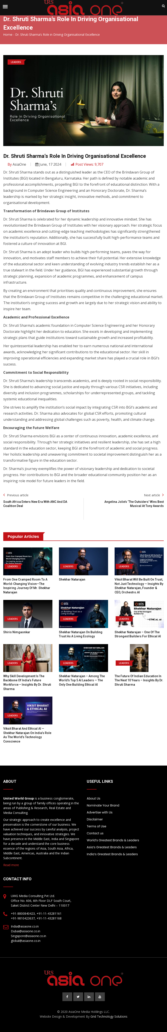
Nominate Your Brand (103, 805)
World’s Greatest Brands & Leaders (113, 840)
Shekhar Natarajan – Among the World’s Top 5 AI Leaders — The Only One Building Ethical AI (82, 680)
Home (7, 34)
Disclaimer (95, 819)
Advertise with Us (99, 812)
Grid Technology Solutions (108, 1016)
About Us (93, 798)
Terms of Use (96, 826)
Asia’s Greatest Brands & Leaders (112, 847)
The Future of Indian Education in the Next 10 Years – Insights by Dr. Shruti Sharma (139, 680)
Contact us (95, 833)
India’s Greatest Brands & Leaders (112, 854)
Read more (11, 865)
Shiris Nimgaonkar (16, 632)
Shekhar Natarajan (72, 579)
